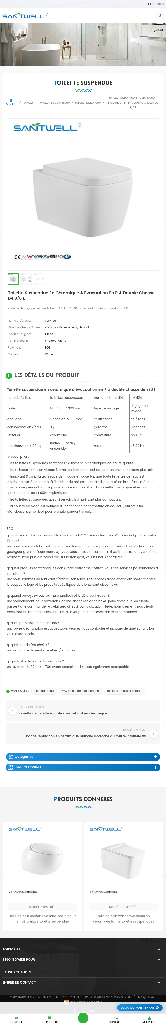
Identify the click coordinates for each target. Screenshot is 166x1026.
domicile (11, 103)
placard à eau (44, 691)
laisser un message (83, 1018)
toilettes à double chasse (124, 691)
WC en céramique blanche (80, 691)
